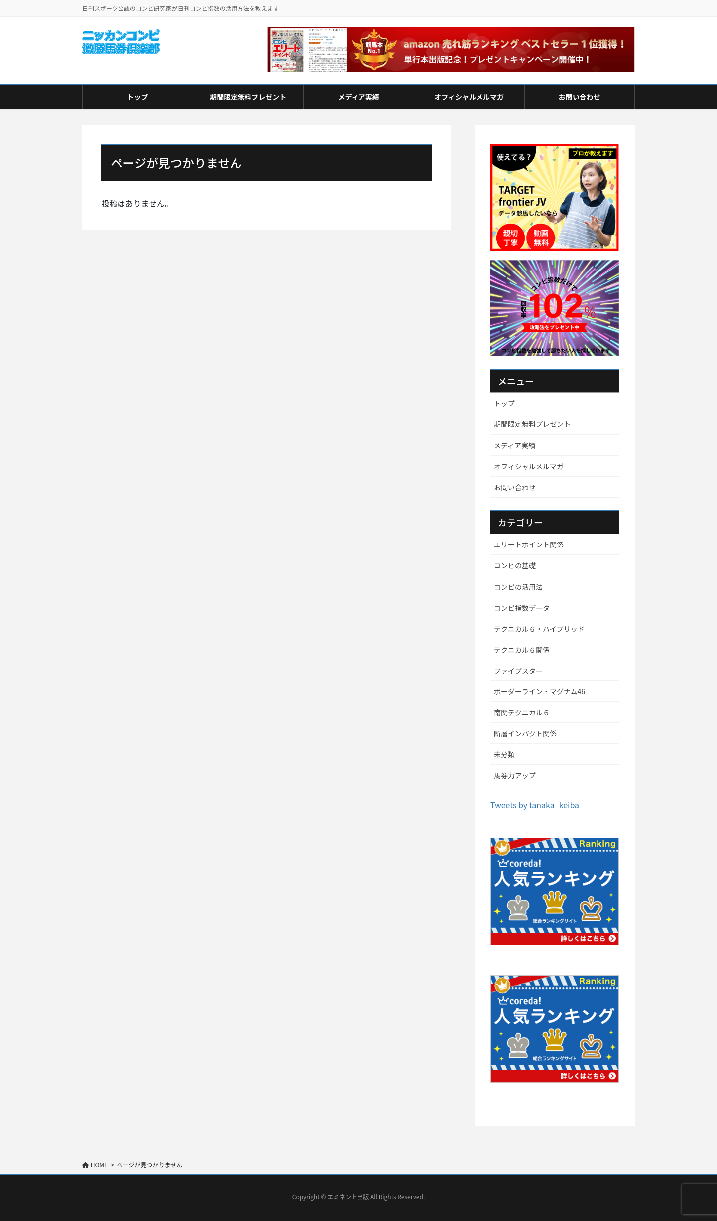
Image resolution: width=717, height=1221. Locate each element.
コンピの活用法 (518, 587)
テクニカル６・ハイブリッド (539, 629)
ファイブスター (518, 671)
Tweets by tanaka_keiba (534, 805)
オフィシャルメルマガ (529, 466)
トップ (504, 403)
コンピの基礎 (515, 565)
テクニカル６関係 (522, 650)
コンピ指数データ (522, 608)
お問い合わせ (515, 487)
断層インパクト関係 (525, 733)
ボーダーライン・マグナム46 (539, 691)
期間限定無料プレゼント (532, 424)
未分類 (504, 754)
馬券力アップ (515, 775)
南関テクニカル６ (522, 712)
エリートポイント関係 (529, 544)
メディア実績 (514, 445)
